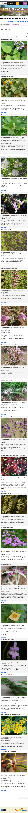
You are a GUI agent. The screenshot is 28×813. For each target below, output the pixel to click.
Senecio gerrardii (6, 417)
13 (14, 37)
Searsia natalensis (6, 115)
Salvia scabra (5, 193)
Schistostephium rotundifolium (10, 715)
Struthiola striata (6, 493)
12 (11, 37)
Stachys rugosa (6, 564)
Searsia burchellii (6, 230)
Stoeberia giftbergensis (8, 156)
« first (2, 36)
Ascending (19, 33)
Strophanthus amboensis (8, 751)
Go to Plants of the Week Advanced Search (17, 21)
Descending (25, 33)
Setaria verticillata (6, 675)
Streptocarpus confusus (8, 639)
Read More (3, 74)
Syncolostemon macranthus (9, 345)
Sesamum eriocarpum (7, 305)
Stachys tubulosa (6, 39)
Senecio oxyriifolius (7, 76)
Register (25, 0)
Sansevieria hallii (6, 380)
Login (22, 0)
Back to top (22, 797)
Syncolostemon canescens (9, 268)
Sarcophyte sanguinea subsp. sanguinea (13, 455)
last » (18, 37)
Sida (2, 602)
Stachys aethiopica (7, 527)
